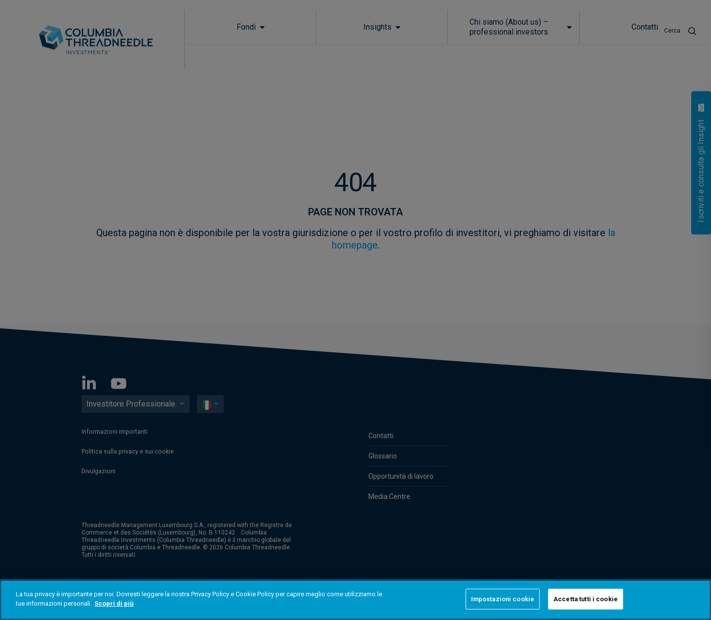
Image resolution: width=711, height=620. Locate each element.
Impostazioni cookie (502, 599)
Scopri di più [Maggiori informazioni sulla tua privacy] (114, 603)
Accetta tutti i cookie (585, 599)
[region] (355, 599)
